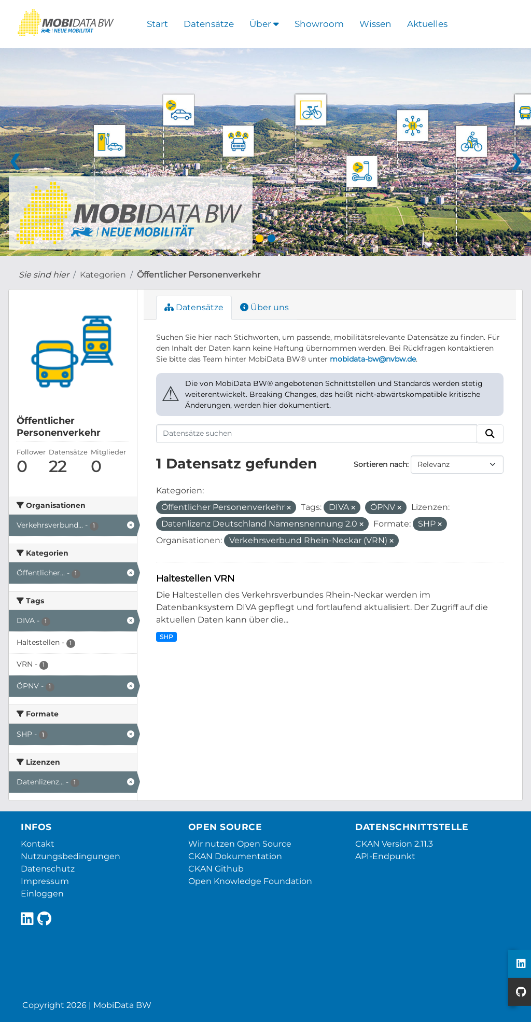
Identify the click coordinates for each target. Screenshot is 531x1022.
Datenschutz (48, 869)
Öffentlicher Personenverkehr (198, 275)
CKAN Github (216, 869)
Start (157, 24)
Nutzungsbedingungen (70, 856)
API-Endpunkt (385, 856)
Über (264, 24)
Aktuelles (427, 24)
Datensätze (209, 24)
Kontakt (37, 844)
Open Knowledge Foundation (250, 881)
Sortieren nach (380, 464)
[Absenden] (490, 433)
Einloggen (42, 894)
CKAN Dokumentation (235, 856)
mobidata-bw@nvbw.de (373, 359)
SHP (166, 637)
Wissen (375, 24)
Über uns (264, 307)
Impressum (45, 881)
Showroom (319, 24)
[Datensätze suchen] (317, 433)
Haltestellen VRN (195, 578)
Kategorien (103, 275)
